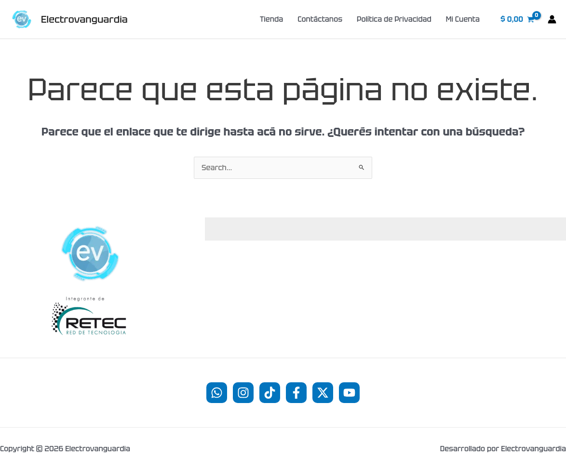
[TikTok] (269, 392)
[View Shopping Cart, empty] (517, 19)
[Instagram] (243, 392)
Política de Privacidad (394, 19)
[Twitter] (322, 392)
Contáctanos (319, 19)
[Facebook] (296, 392)
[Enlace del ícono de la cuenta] (552, 19)
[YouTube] (349, 392)
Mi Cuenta (463, 19)
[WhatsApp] (216, 392)
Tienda (271, 19)
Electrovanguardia (84, 19)
